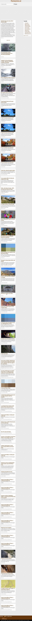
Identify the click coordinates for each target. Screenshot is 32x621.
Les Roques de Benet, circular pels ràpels (7, 204)
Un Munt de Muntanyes (27, 26)
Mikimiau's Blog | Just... (27, 25)
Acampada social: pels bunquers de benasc (8, 338)
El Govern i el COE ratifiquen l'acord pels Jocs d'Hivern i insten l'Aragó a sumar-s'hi (8, 437)
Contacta (10, 616)
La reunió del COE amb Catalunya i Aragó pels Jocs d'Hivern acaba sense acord (7, 406)
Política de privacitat (4, 619)
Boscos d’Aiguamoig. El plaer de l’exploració (8, 77)
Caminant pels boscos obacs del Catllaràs (7, 117)
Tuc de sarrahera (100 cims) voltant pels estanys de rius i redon (7, 179)
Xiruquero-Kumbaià (27, 31)
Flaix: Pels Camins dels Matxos (6, 431)
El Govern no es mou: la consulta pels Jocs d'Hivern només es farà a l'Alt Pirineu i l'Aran (7, 463)
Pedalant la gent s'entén (28, 33)
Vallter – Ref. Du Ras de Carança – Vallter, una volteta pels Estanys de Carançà (7, 188)
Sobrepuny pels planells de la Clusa (6, 471)
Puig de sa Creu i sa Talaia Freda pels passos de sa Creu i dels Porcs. (8, 422)
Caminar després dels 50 (28, 32)
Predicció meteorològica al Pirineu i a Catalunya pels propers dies (7, 480)
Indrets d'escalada (27, 27)
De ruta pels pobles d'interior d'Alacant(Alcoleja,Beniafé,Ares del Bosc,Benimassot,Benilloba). (6, 53)
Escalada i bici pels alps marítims (6, 558)
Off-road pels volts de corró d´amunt (7, 92)
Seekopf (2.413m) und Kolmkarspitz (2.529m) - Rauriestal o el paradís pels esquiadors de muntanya (7, 61)
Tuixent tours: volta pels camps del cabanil (8, 170)
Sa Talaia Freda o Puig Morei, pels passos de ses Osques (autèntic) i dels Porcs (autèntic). (8, 396)
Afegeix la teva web (26, 35)
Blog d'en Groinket (27, 24)
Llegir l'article (8, 40)
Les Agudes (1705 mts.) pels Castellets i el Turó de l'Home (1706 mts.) (8, 589)
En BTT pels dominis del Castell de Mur (7, 147)
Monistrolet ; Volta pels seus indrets (7, 293)
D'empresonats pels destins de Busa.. (7, 573)
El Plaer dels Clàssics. (4, 353)
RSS (5, 616)
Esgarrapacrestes (27, 30)
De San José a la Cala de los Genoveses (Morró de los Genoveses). (7, 237)
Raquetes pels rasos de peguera (6, 527)
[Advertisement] (16, 13)
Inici (2, 616)
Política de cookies (4, 618)
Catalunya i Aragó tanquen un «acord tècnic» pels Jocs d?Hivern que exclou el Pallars (7, 446)
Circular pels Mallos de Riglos (5, 388)
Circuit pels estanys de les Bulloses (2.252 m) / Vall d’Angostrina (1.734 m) (8, 323)
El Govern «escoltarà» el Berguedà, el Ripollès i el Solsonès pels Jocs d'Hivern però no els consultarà (8, 496)
